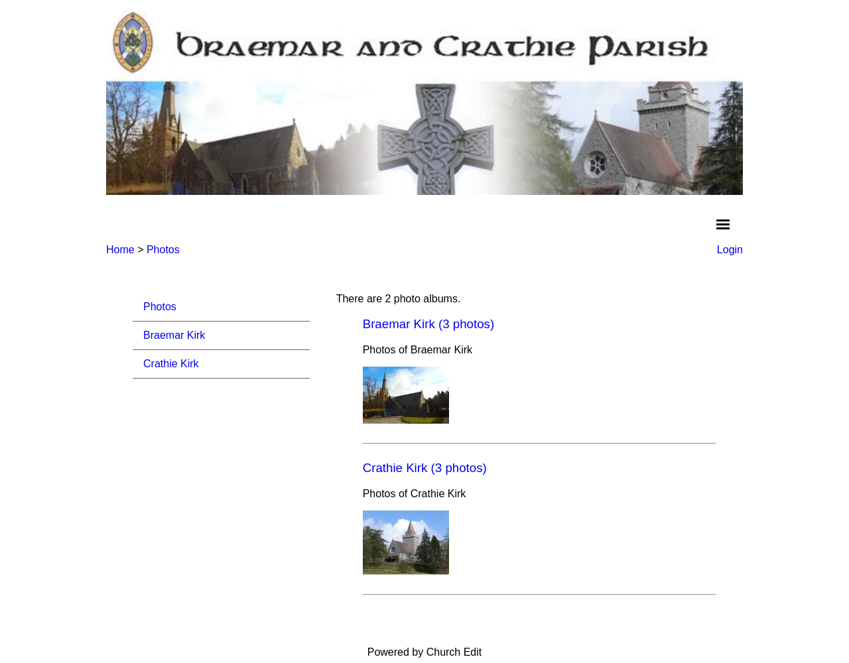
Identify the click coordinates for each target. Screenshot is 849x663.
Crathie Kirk (171, 363)
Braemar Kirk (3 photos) (429, 324)
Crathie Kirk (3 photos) (425, 468)
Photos (163, 249)
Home (120, 249)
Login (730, 249)
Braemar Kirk (174, 335)
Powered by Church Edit (424, 652)
